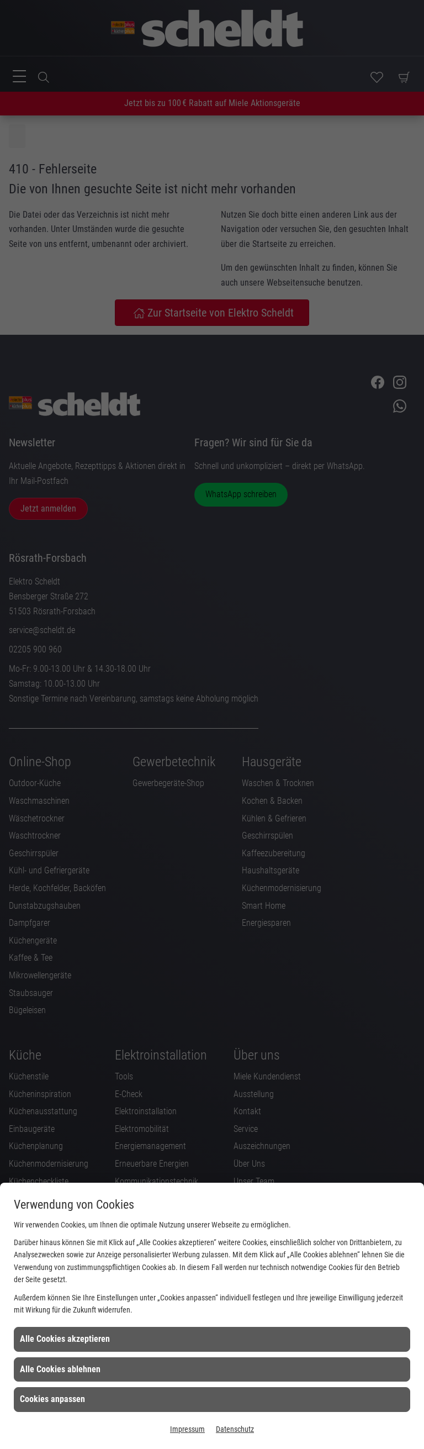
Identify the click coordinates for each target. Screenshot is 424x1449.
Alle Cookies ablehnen (60, 1369)
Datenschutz (235, 1429)
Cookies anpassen (52, 1399)
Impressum (187, 1429)
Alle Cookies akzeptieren (65, 1339)
